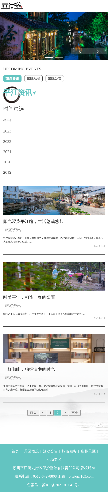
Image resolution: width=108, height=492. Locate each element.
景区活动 (33, 78)
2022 (7, 141)
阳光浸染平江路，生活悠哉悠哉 (33, 221)
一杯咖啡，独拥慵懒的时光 (29, 369)
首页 (33, 412)
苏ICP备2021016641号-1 (61, 485)
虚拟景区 (88, 451)
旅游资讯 (12, 78)
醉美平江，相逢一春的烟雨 (29, 297)
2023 (7, 131)
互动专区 (54, 460)
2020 (7, 162)
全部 (7, 120)
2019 (7, 172)
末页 (74, 412)
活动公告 (50, 451)
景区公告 (54, 78)
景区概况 (31, 451)
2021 (7, 152)
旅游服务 (69, 451)
